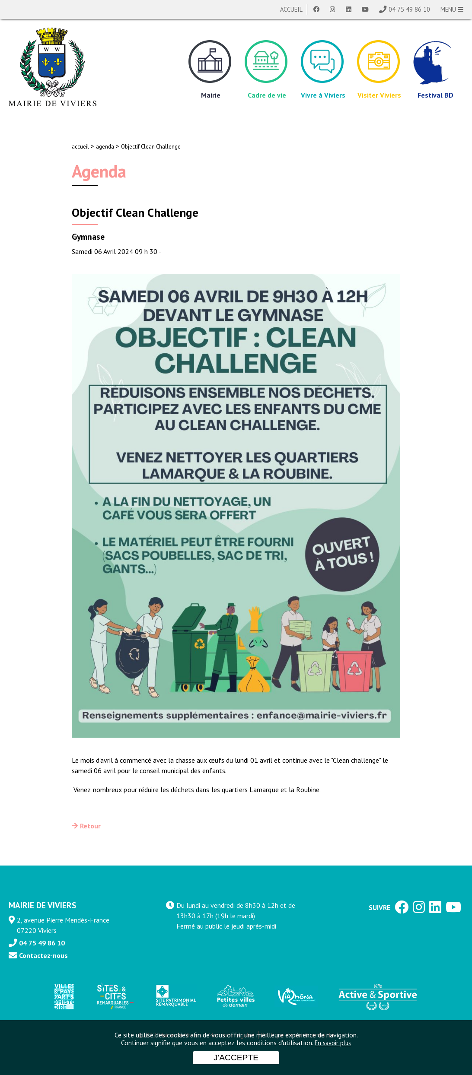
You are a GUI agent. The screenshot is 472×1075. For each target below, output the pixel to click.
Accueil (291, 9)
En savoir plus (333, 1043)
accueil (80, 146)
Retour (90, 825)
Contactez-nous (43, 955)
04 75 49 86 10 (409, 9)
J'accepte (236, 1057)
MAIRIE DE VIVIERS (42, 905)
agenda (105, 146)
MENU (451, 9)
